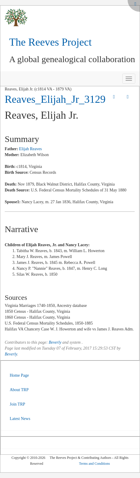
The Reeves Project (50, 42)
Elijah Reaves (30, 149)
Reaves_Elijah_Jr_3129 (55, 99)
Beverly (55, 342)
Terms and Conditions (94, 464)
